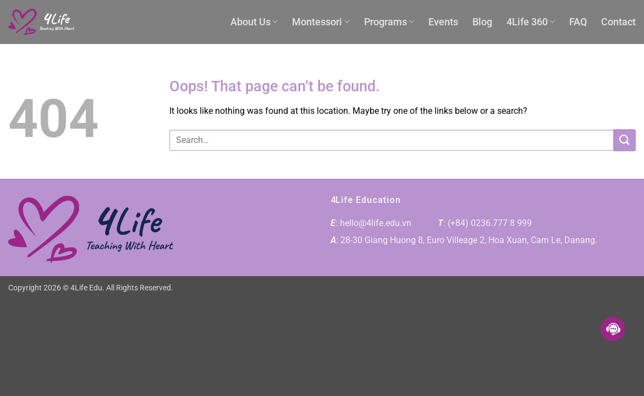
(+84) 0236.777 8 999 (490, 223)
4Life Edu (86, 288)
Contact (618, 22)
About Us (254, 22)
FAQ (578, 22)
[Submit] (625, 140)
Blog (482, 22)
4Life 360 (531, 22)
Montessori (320, 22)
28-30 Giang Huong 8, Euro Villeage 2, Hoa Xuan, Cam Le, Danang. (468, 240)
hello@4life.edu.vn (375, 223)
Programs (389, 22)
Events (443, 22)
